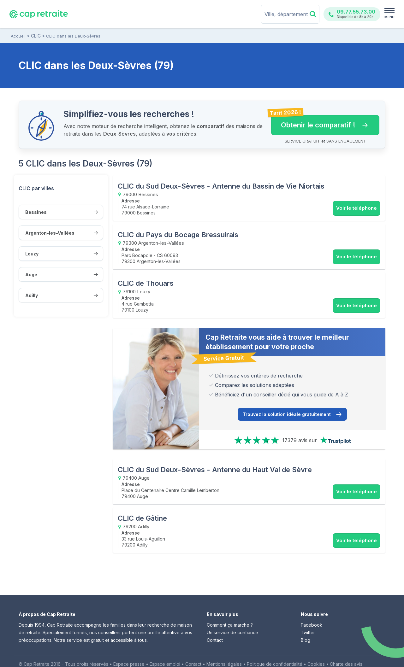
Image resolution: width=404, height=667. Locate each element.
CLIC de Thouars (146, 277)
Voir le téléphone (356, 208)
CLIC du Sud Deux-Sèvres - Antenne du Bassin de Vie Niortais (221, 186)
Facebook (311, 614)
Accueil (18, 35)
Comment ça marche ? (230, 614)
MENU (389, 17)
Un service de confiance (232, 622)
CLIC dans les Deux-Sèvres (73, 35)
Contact (215, 629)
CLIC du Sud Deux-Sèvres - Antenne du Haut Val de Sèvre (215, 463)
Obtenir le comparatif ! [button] (319, 122)
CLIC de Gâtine (142, 509)
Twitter (308, 622)
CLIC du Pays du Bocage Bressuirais (178, 232)
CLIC (35, 35)
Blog (305, 629)
